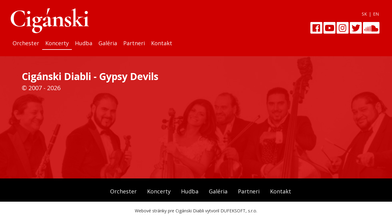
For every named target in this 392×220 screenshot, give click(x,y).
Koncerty (57, 43)
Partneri (134, 43)
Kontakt (161, 43)
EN (376, 14)
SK (364, 14)
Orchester (26, 43)
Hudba (83, 43)
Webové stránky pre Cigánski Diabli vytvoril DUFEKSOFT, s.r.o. (196, 211)
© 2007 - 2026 (41, 88)
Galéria (107, 43)
